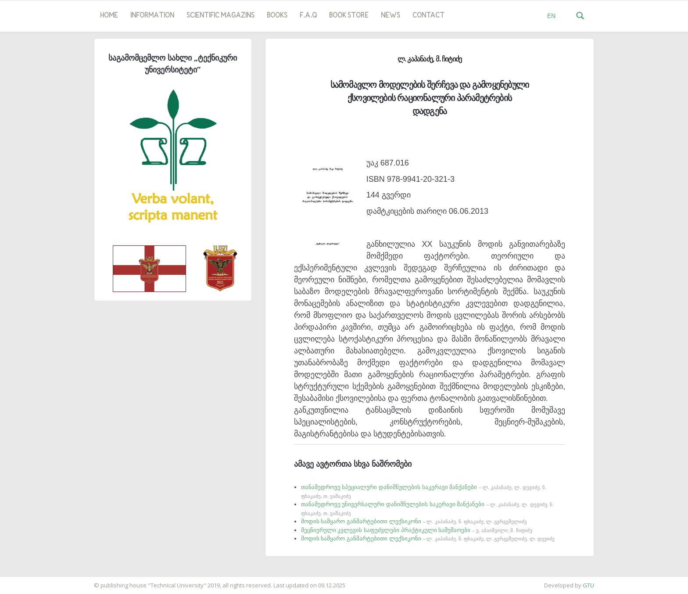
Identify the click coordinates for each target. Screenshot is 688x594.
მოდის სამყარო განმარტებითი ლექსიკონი (414, 521)
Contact (428, 15)
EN (551, 15)
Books (277, 15)
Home (109, 15)
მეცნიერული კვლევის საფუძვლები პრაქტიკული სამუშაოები (416, 530)
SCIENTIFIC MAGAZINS (220, 15)
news (390, 15)
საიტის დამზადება (26, 581)
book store (349, 15)
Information (152, 15)
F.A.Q (308, 15)
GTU (588, 585)
